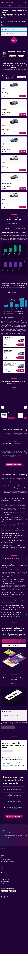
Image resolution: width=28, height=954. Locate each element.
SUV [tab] (19, 292)
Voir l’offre (23, 114)
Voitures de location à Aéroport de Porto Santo (10, 766)
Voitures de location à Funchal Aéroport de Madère (9, 763)
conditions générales (22, 729)
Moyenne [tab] (14, 292)
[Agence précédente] (2, 407)
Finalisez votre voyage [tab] (8, 754)
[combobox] (3, 23)
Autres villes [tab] (17, 750)
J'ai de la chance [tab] (19, 754)
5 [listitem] (3, 131)
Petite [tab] (9, 292)
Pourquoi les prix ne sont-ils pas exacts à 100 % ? (14, 838)
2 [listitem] (3, 93)
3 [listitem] (5, 131)
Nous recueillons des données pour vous (14, 835)
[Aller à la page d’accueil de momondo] (9, 2)
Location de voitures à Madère (6, 844)
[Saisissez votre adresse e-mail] (15, 719)
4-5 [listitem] (8, 93)
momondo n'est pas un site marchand (14, 833)
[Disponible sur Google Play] (12, 56)
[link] (20, 344)
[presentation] (21, 56)
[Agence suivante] (25, 407)
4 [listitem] (3, 112)
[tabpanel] (14, 253)
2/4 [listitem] (8, 149)
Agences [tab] (7, 228)
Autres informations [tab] (20, 228)
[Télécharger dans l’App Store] (21, 56)
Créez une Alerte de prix (12, 808)
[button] (2, 2)
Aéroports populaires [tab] (7, 750)
